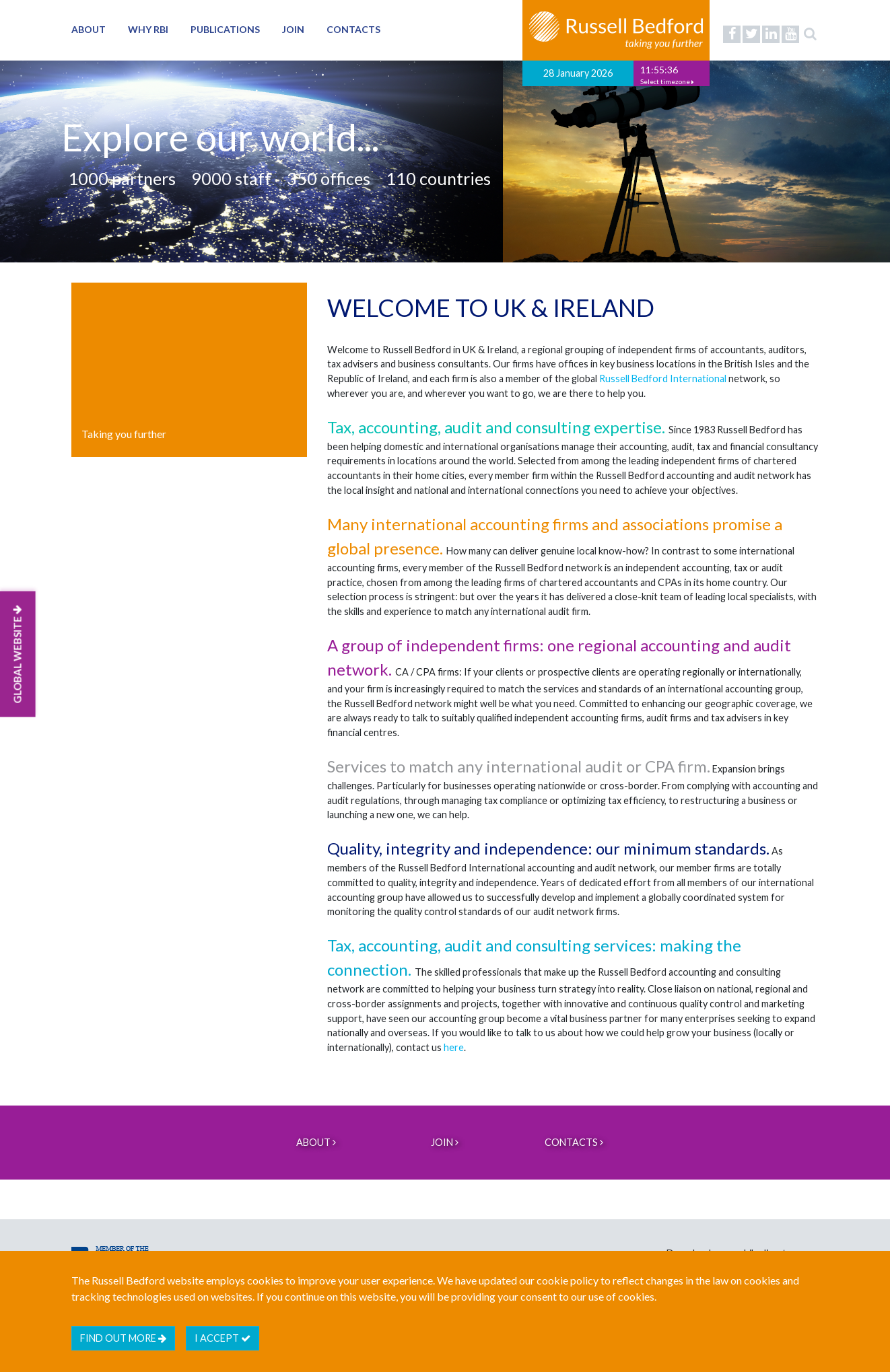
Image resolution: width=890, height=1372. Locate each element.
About (88, 29)
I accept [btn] (222, 1338)
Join (293, 29)
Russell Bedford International (662, 378)
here (454, 1047)
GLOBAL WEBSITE (17, 653)
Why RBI (148, 29)
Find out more (123, 1338)
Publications (225, 29)
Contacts (353, 29)
